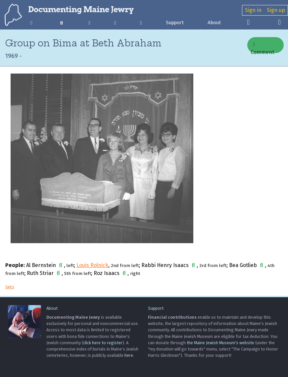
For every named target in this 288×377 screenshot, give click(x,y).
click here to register (102, 342)
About (214, 23)
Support (175, 23)
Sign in (253, 10)
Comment (262, 47)
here (128, 355)
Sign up (276, 10)
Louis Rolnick (92, 265)
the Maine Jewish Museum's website (220, 342)
